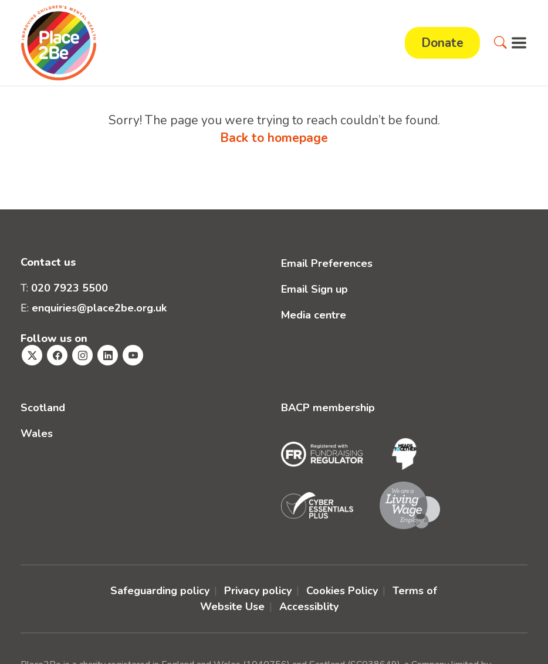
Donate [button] (442, 43)
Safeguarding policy (159, 591)
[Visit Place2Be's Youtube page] (133, 355)
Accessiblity (309, 606)
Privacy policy (258, 591)
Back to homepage (274, 138)
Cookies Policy (342, 591)
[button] (500, 43)
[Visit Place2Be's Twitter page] (32, 355)
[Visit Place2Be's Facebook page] (57, 355)
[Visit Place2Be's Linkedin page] (107, 355)
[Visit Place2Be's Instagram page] (82, 355)
